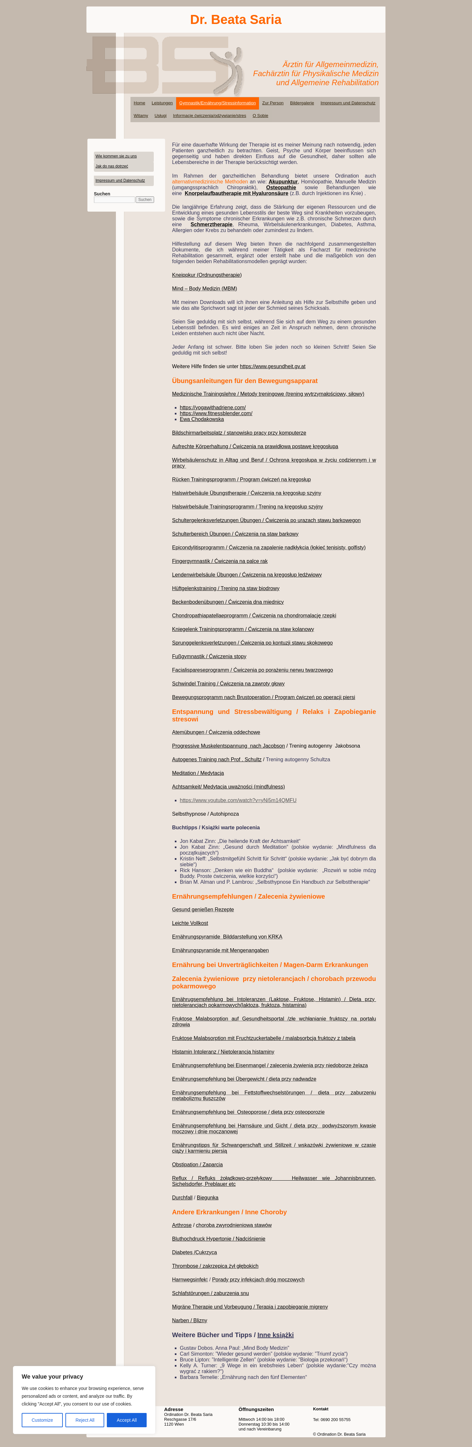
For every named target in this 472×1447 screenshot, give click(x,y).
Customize (42, 1420)
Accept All (127, 1420)
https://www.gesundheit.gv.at (272, 366)
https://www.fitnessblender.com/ (216, 413)
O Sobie (260, 115)
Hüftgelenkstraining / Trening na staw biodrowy (226, 588)
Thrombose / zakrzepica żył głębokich (215, 1266)
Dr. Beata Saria (235, 19)
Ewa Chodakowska (202, 419)
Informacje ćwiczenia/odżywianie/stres (209, 115)
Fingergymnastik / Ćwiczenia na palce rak (220, 561)
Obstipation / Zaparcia (197, 1164)
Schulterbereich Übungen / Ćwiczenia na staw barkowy (235, 534)
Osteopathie (281, 187)
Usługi (160, 115)
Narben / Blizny (190, 1320)
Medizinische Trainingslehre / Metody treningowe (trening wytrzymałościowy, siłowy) (268, 394)
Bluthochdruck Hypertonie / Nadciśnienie (218, 1239)
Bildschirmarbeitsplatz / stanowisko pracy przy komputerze (239, 433)
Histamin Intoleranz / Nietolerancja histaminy (223, 1052)
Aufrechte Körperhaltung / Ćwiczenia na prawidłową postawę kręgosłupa (255, 446)
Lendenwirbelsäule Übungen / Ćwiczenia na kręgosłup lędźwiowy (247, 575)
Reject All (84, 1420)
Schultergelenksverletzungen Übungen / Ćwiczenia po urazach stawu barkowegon (266, 520)
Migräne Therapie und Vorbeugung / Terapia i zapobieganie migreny (250, 1307)
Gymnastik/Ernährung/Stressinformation (217, 102)
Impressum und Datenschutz (348, 102)
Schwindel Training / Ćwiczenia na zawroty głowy (228, 683)
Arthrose (182, 1225)
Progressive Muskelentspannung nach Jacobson (228, 746)
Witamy (141, 115)
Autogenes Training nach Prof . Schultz (217, 759)
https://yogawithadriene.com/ (213, 407)
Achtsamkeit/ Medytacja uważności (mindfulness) (228, 786)
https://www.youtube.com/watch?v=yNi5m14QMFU (238, 800)
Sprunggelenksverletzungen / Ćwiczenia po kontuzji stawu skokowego (252, 643)
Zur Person (273, 102)
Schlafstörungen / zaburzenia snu (210, 1293)
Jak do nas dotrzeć (112, 166)
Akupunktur (283, 181)
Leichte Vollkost (190, 923)
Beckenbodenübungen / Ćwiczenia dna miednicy (228, 602)
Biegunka (208, 1197)
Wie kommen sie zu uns (116, 156)
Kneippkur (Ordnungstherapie (206, 275)
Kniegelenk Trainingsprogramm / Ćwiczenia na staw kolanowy (243, 629)
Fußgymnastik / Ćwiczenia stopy (209, 656)
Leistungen (162, 102)
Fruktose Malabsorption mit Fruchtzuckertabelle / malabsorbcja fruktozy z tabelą (263, 1038)
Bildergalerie (302, 102)
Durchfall (182, 1197)
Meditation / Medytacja (198, 773)
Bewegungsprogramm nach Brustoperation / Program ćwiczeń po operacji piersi (263, 697)
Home (139, 102)
